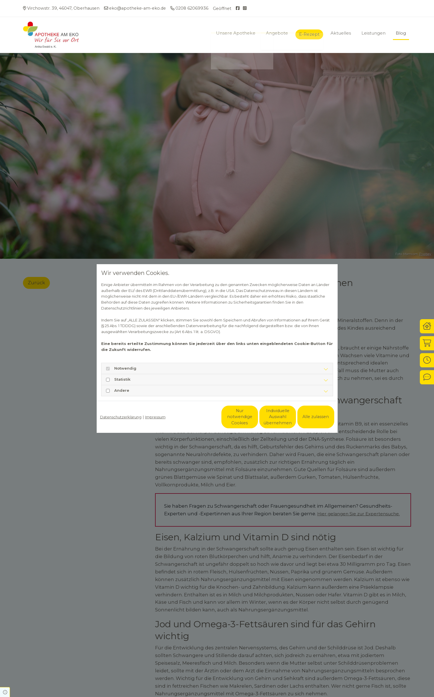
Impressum (155, 417)
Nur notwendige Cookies (200, 417)
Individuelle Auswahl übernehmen (254, 417)
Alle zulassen (308, 416)
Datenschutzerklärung (120, 417)
